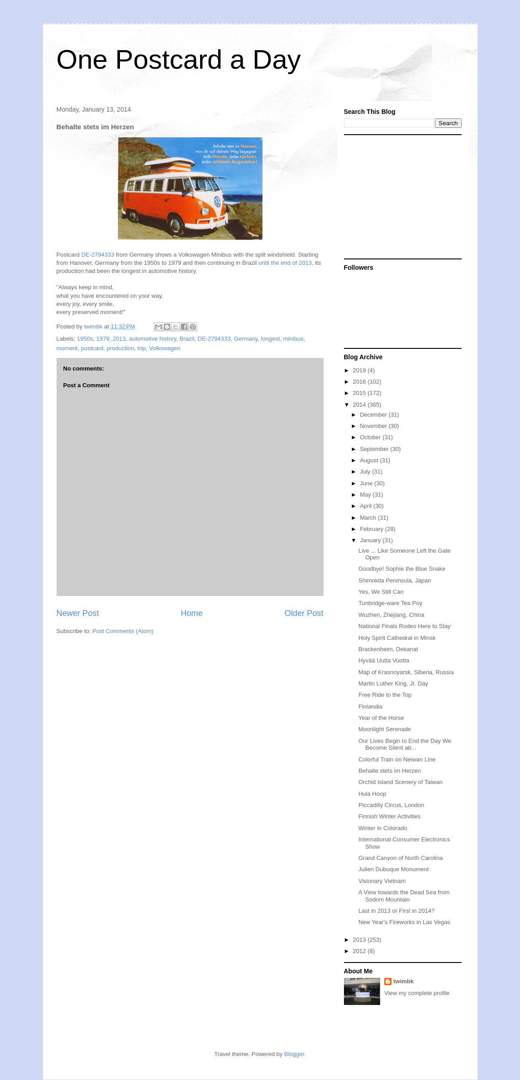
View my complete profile (416, 993)
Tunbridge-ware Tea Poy (390, 603)
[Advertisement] (400, 196)
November (374, 426)
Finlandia (370, 706)
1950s (85, 338)
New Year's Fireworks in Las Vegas (404, 922)
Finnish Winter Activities (389, 816)
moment (67, 348)
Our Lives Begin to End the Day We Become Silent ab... (404, 744)
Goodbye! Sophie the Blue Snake (401, 568)
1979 (103, 338)
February (372, 529)
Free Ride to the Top (385, 694)
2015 (360, 393)
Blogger (294, 1054)
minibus (293, 338)
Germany (246, 338)
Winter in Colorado (382, 828)
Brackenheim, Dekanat (388, 649)
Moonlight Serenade (384, 729)
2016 (360, 381)
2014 (360, 404)
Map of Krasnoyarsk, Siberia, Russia (405, 672)
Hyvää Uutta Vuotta (383, 660)
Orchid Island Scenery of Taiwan (400, 782)
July (366, 471)
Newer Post (78, 613)
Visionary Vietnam (382, 881)
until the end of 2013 (285, 262)
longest (270, 338)
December (374, 414)
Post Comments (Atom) (122, 631)
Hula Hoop (372, 793)
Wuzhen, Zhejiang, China (391, 614)
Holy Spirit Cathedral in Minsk (397, 637)
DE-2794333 (97, 254)
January (371, 540)
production (120, 348)
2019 (360, 370)
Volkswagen (164, 348)
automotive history (153, 338)
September (375, 449)
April (366, 505)
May (366, 494)
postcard (92, 348)
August (370, 460)
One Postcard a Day (179, 59)
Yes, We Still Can (381, 591)
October (371, 437)
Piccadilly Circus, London (391, 805)
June (367, 483)
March (369, 517)
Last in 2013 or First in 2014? (396, 910)
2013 (119, 338)
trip (142, 348)
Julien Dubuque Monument (393, 869)
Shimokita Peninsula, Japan (394, 580)
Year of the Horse (381, 717)
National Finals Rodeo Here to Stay (404, 626)
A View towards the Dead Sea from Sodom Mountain (403, 896)
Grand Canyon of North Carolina (400, 858)
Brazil (187, 338)
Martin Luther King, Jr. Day (393, 683)
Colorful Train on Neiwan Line (397, 759)
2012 (360, 951)
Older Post (304, 613)
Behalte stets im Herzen (389, 770)
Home (192, 613)
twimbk (403, 981)
